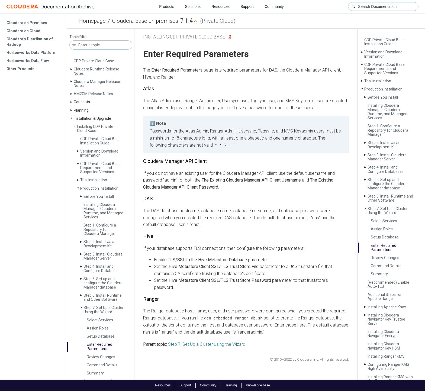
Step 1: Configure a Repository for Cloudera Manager (99, 229)
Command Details (102, 365)
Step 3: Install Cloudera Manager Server (103, 256)
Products (166, 6)
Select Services (100, 320)
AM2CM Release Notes (93, 94)
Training (231, 385)
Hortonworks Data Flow (28, 61)
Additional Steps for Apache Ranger (385, 296)
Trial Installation (93, 180)
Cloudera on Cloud (23, 31)
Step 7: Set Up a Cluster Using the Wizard (103, 309)
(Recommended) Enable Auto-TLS (388, 284)
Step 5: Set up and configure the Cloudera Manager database (103, 283)
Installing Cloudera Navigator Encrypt (383, 333)
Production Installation (99, 188)
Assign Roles (98, 328)
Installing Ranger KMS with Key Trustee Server (390, 379)
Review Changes (101, 357)
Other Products (20, 69)
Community (274, 6)
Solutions (193, 6)
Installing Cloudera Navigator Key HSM (384, 346)
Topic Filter (78, 37)
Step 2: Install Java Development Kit (99, 244)
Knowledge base (258, 385)
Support (247, 6)
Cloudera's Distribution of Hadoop (30, 42)
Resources (220, 6)
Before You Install (98, 196)
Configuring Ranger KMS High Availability (388, 366)
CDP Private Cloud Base (94, 61)
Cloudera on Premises (27, 23)
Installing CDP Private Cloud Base (95, 128)
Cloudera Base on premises (145, 21)
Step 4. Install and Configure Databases (101, 268)
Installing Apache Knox (387, 307)
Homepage (92, 21)
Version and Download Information (99, 153)
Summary (95, 373)
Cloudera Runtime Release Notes (96, 71)
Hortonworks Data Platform (32, 52)
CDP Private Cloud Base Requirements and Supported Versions (100, 167)
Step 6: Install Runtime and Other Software (102, 297)
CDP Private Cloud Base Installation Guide (100, 141)
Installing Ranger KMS (386, 356)
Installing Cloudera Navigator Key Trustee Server (386, 319)
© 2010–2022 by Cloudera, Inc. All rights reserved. (309, 359)
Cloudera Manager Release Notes (97, 83)
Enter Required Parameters (99, 346)
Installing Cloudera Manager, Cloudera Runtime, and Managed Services (103, 210)
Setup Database (100, 336)
